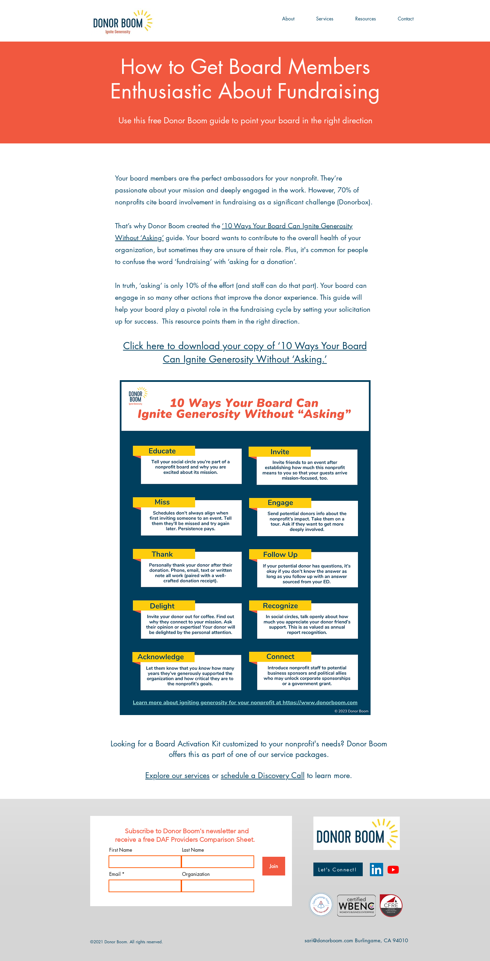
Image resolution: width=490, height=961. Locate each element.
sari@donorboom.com (329, 940)
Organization (196, 874)
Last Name (193, 850)
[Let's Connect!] (338, 869)
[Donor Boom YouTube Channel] (393, 869)
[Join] (273, 866)
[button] (288, 19)
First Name (120, 850)
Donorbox (354, 202)
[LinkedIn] (376, 869)
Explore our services (177, 775)
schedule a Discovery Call (263, 775)
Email (114, 874)
